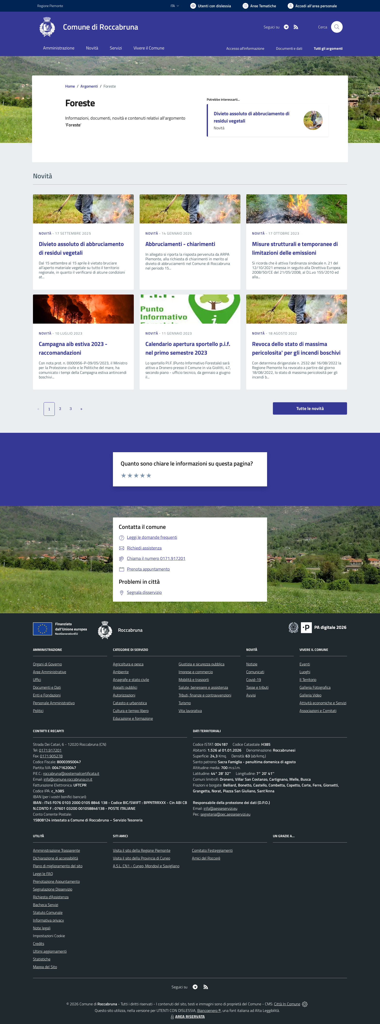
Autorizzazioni (124, 695)
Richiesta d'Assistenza (51, 897)
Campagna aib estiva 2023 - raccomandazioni (73, 348)
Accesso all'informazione (245, 48)
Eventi (305, 664)
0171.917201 (50, 750)
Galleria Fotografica (315, 687)
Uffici (37, 679)
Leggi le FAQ (43, 874)
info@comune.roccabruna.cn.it (68, 779)
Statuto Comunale (48, 912)
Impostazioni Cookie (49, 936)
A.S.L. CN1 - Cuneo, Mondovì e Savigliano (146, 866)
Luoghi (305, 672)
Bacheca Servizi (45, 905)
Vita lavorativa (190, 710)
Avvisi (251, 695)
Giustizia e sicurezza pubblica (201, 664)
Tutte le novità (310, 408)
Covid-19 (253, 679)
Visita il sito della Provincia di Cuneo (141, 858)
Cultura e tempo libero (131, 710)
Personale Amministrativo (54, 703)
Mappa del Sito (45, 967)
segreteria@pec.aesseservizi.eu (225, 814)
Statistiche (41, 959)
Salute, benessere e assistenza (203, 687)
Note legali (41, 928)
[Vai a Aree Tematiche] (259, 6)
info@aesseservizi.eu (220, 808)
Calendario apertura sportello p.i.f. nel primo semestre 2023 (187, 348)
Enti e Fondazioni (47, 695)
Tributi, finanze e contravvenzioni (205, 695)
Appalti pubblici (125, 687)
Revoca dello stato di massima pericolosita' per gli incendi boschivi (296, 348)
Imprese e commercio (196, 672)
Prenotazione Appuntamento (56, 881)
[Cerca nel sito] (337, 27)
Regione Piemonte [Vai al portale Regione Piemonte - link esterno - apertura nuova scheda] (50, 5)
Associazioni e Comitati (318, 710)
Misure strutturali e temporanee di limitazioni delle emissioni (295, 248)
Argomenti (89, 86)
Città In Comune (287, 1004)
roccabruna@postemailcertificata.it (71, 773)
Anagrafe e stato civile (131, 679)
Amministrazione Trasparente (56, 850)
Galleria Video (310, 695)
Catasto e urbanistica (130, 703)
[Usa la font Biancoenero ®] (210, 6)
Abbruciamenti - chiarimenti (180, 243)
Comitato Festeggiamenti (212, 850)
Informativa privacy (48, 920)
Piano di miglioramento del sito (57, 866)
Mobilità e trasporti (194, 679)
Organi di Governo (47, 664)
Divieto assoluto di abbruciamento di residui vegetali (251, 117)
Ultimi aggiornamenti (50, 951)
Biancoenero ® (209, 1010)
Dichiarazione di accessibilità (55, 858)
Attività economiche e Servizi (323, 703)
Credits (38, 943)
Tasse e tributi (257, 687)
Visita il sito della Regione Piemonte (141, 850)
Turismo (185, 703)
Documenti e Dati (47, 687)
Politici (38, 710)
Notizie (251, 664)
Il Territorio (308, 679)
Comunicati (255, 672)
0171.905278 (51, 756)
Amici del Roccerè (206, 858)
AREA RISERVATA (187, 1016)
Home (70, 86)
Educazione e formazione (133, 718)
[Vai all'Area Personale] (312, 6)
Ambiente (121, 672)
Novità (45, 233)
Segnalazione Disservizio (52, 889)
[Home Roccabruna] (87, 27)
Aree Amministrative (49, 672)
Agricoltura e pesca (128, 664)
